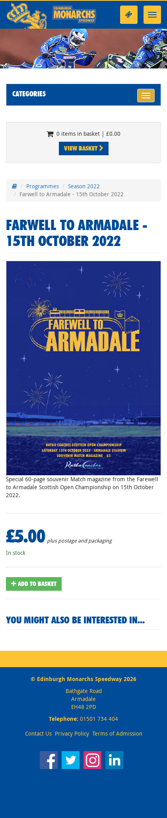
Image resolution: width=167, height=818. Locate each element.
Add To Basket (33, 584)
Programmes (42, 186)
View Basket (83, 148)
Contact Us (38, 733)
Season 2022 (84, 186)
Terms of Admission (117, 733)
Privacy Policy (72, 733)
